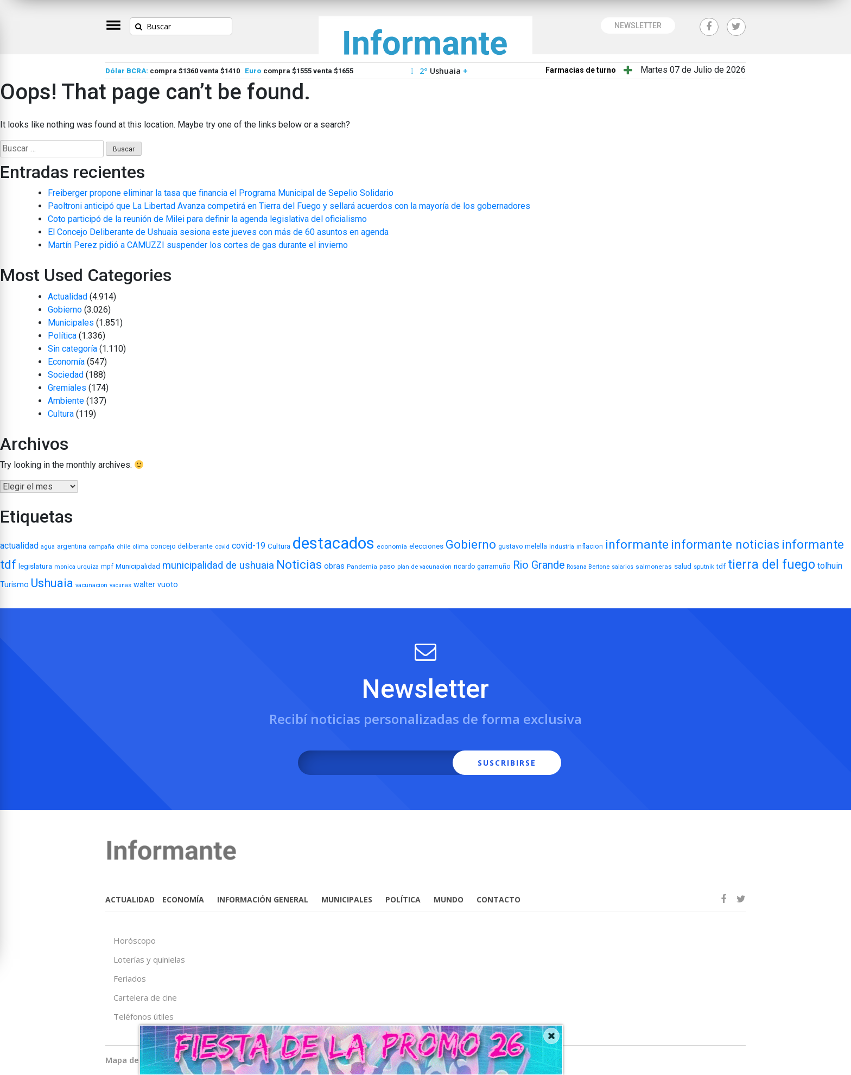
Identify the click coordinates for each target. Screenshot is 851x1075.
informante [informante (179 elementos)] (637, 544)
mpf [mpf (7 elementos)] (107, 566)
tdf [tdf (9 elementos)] (721, 566)
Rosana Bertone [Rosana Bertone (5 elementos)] (588, 566)
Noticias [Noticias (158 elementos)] (299, 564)
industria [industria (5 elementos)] (561, 546)
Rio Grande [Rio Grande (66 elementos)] (538, 565)
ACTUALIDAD (130, 899)
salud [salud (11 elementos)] (682, 566)
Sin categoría (72, 349)
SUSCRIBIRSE (507, 763)
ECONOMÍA (183, 899)
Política (62, 335)
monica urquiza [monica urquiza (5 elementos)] (76, 566)
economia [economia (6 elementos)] (392, 546)
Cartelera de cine (145, 997)
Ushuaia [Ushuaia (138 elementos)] (52, 583)
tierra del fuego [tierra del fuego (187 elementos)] (771, 564)
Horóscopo (134, 940)
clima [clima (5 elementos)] (140, 546)
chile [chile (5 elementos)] (123, 546)
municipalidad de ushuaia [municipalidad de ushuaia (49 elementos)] (218, 565)
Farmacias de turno (580, 70)
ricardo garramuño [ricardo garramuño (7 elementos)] (482, 566)
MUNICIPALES (346, 899)
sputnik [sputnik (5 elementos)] (704, 566)
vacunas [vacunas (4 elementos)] (120, 585)
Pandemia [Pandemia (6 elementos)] (362, 566)
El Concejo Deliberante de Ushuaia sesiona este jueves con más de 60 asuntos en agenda (218, 232)
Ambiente (66, 401)
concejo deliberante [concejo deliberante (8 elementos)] (181, 546)
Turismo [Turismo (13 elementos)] (14, 584)
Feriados (129, 978)
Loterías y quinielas (149, 959)
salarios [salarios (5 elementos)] (622, 566)
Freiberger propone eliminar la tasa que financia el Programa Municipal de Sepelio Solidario (220, 193)
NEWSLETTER (638, 25)
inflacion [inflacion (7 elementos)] (589, 546)
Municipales (71, 322)
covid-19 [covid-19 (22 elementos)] (248, 545)
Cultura (61, 414)
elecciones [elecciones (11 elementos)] (426, 546)
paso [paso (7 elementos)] (387, 566)
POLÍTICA (403, 899)
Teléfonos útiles (143, 1016)
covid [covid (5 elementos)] (222, 546)
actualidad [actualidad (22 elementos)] (19, 545)
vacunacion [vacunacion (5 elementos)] (91, 585)
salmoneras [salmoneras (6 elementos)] (654, 566)
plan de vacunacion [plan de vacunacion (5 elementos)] (424, 566)
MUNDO (448, 899)
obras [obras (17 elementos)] (334, 566)
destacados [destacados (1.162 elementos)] (333, 543)
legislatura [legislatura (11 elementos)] (35, 566)
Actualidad (67, 296)
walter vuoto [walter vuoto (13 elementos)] (156, 584)
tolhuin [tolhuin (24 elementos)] (829, 566)
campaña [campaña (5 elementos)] (101, 546)
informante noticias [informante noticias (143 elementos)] (725, 544)
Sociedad (66, 375)
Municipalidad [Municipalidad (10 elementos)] (138, 566)
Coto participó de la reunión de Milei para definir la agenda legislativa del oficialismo (207, 219)
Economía (66, 362)
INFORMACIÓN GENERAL (262, 899)
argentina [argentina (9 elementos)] (71, 546)
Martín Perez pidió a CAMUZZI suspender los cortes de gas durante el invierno (198, 245)
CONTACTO (498, 899)
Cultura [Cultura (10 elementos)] (279, 546)
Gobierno (65, 309)
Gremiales (67, 388)
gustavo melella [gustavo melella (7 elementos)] (522, 546)
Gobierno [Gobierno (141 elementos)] (471, 544)
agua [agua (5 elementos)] (48, 546)
